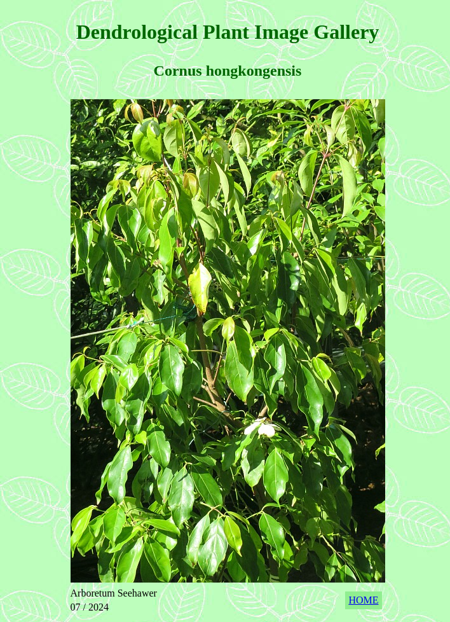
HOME (363, 600)
